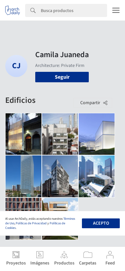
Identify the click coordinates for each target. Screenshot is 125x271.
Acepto (101, 223)
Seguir (62, 77)
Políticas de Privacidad (31, 223)
